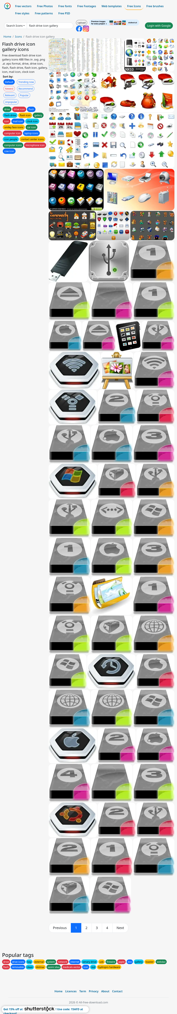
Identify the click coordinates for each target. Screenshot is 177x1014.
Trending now (26, 82)
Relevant (10, 95)
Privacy (93, 991)
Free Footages (86, 6)
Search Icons (14, 26)
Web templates (112, 6)
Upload (82, 22)
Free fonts (65, 6)
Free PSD (64, 13)
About (105, 991)
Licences (70, 991)
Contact (117, 991)
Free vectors (23, 6)
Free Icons (134, 6)
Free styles (22, 13)
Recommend (26, 88)
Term (82, 991)
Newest (9, 88)
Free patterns (44, 13)
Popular (24, 95)
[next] (120, 928)
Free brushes (155, 6)
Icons (18, 36)
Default (9, 82)
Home (7, 36)
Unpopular (11, 102)
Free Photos (45, 6)
